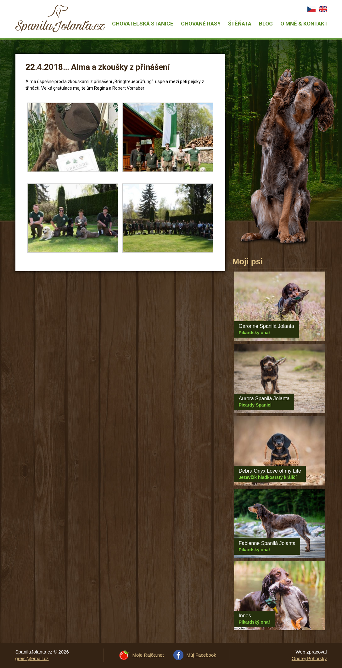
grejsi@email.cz (32, 658)
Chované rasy (201, 23)
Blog (266, 23)
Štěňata (239, 23)
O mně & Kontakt (304, 23)
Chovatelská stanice (142, 23)
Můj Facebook (201, 655)
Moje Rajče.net (148, 655)
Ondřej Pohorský (309, 658)
